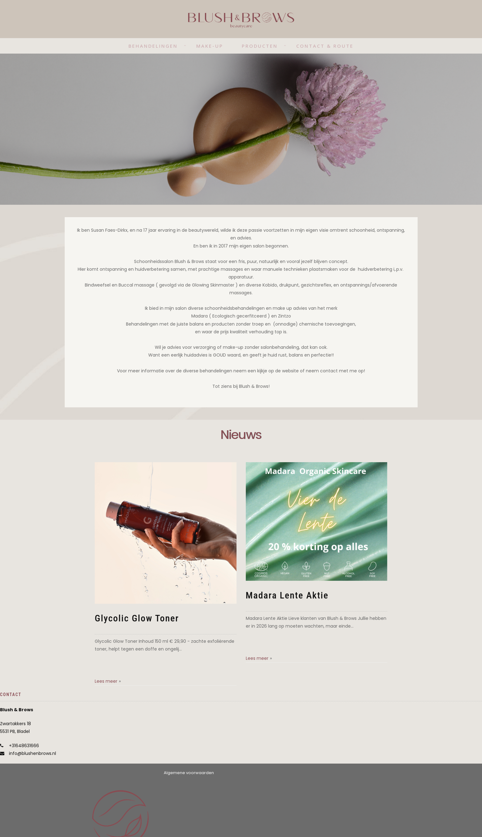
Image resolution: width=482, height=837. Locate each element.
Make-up (209, 46)
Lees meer (106, 681)
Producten (260, 46)
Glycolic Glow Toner (137, 618)
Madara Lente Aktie (287, 595)
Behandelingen (153, 46)
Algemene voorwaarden (189, 773)
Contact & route (325, 46)
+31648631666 (24, 746)
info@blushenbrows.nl (32, 753)
